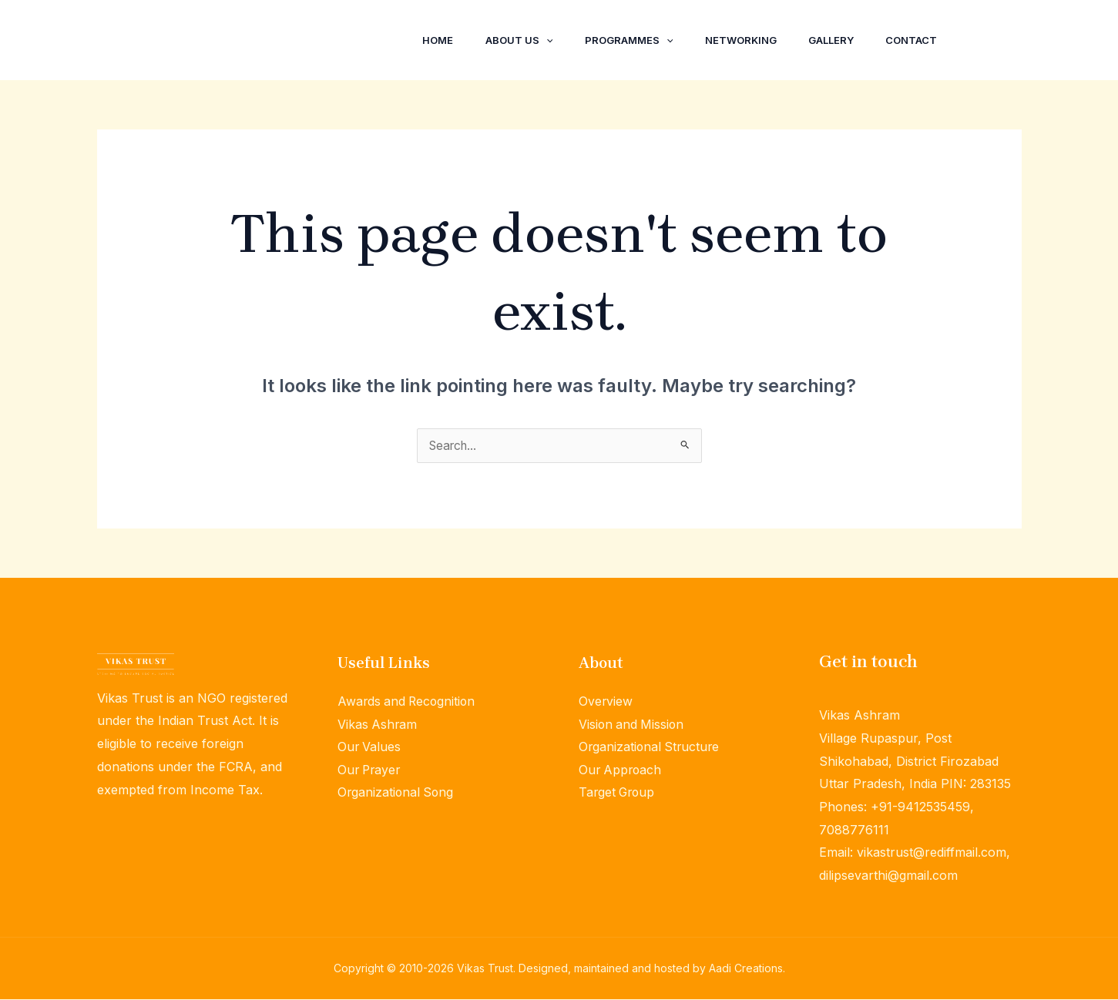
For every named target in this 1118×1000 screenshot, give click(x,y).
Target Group (618, 793)
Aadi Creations (746, 968)
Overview (606, 702)
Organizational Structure (651, 747)
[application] (522, 40)
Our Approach (621, 770)
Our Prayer (370, 770)
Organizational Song (396, 793)
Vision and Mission (633, 725)
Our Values (369, 747)
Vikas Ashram (377, 725)
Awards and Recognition (408, 702)
